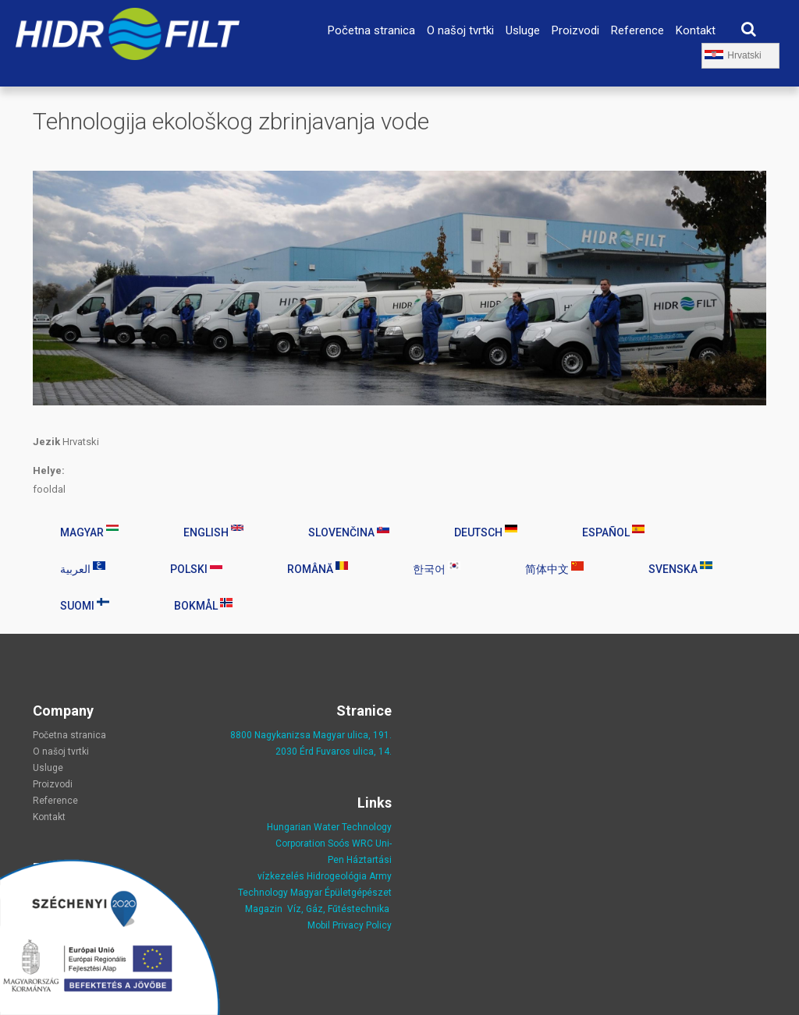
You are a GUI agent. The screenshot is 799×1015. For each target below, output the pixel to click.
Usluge (523, 30)
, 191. (380, 735)
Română (317, 568)
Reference (637, 30)
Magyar (89, 532)
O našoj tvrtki (460, 30)
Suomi (84, 605)
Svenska (680, 568)
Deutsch (485, 532)
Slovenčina (348, 532)
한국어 (436, 568)
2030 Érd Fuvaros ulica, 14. (333, 751)
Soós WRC (350, 843)
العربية (82, 568)
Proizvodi (575, 30)
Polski (196, 568)
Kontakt (696, 30)
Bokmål (203, 605)
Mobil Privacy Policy (349, 925)
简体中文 (554, 568)
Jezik (46, 441)
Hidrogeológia (337, 876)
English (213, 532)
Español (613, 532)
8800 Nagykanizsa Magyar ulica (299, 735)
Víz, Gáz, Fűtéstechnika (338, 909)
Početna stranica (371, 30)
